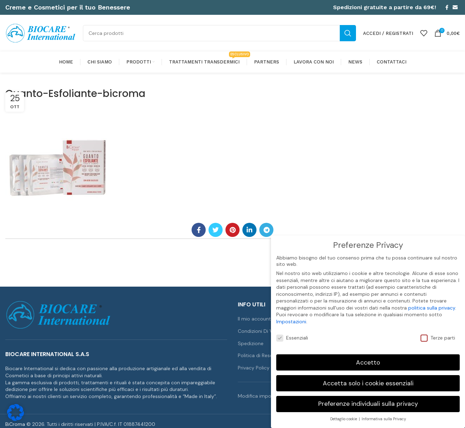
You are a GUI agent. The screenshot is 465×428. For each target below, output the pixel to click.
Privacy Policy (254, 368)
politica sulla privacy (431, 304)
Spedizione (251, 343)
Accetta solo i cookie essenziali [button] (368, 379)
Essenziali (292, 334)
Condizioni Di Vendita (262, 331)
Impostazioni (291, 317)
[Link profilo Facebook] (447, 7)
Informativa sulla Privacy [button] (384, 415)
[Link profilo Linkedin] (249, 230)
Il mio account (254, 319)
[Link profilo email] (455, 7)
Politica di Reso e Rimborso (269, 355)
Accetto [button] (368, 358)
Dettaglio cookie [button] (344, 415)
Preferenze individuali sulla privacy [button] (368, 400)
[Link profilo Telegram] (266, 230)
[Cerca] (219, 33)
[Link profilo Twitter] (216, 230)
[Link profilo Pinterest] (232, 230)
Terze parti (438, 334)
